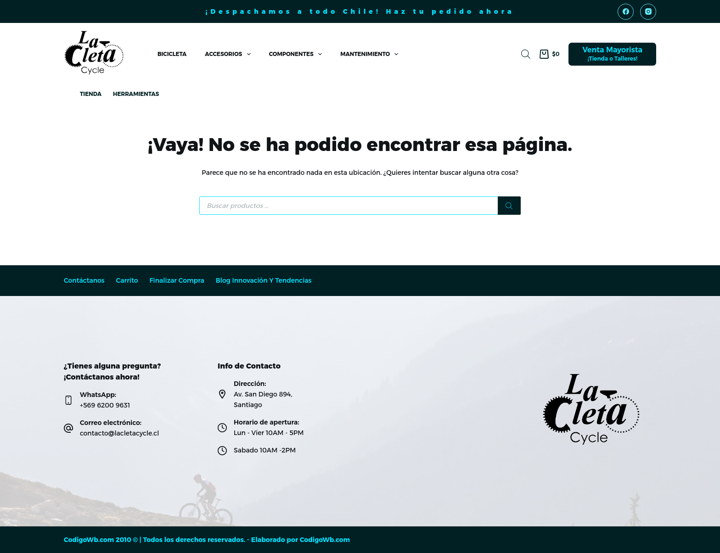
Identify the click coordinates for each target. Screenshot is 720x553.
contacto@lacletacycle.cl (119, 433)
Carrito (127, 281)
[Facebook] (626, 12)
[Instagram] (648, 12)
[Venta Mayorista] (612, 54)
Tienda (90, 93)
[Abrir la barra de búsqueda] (525, 54)
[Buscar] (509, 205)
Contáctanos (84, 281)
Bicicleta (172, 53)
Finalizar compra (176, 281)
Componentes (297, 54)
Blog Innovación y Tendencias (264, 281)
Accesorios (229, 54)
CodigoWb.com (325, 540)
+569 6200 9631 (105, 405)
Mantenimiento (371, 54)
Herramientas (136, 93)
